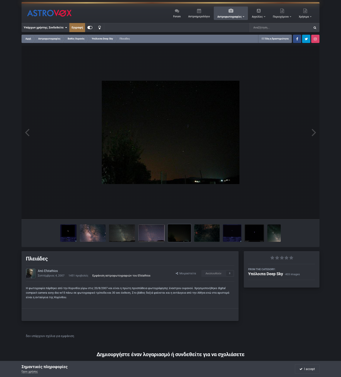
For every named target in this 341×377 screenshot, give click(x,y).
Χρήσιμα (304, 16)
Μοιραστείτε (186, 273)
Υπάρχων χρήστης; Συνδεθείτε (45, 27)
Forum (177, 16)
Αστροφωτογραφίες (229, 16)
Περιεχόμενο (281, 16)
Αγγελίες (257, 16)
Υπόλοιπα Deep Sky (265, 274)
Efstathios (51, 271)
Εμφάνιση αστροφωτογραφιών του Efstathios (121, 275)
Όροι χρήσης (30, 371)
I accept (307, 369)
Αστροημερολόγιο (199, 16)
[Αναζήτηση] (271, 27)
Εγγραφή (77, 27)
